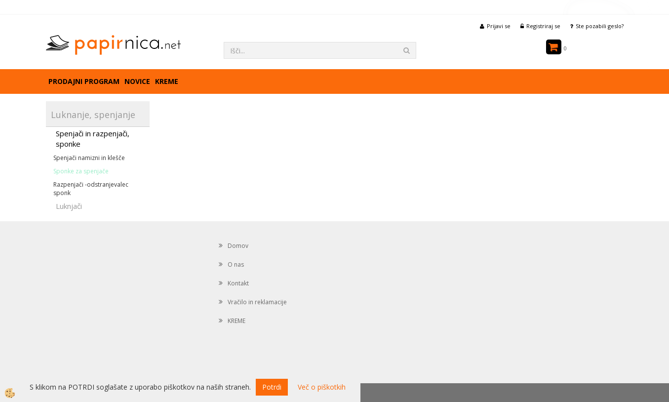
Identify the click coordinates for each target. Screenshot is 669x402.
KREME (166, 81)
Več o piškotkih (322, 387)
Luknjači (69, 206)
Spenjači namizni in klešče (89, 158)
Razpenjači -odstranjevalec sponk (90, 188)
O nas (236, 264)
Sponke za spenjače (81, 171)
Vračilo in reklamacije (257, 302)
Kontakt (238, 283)
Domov (238, 245)
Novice (137, 81)
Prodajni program (83, 81)
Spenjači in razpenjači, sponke (92, 138)
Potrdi (271, 387)
